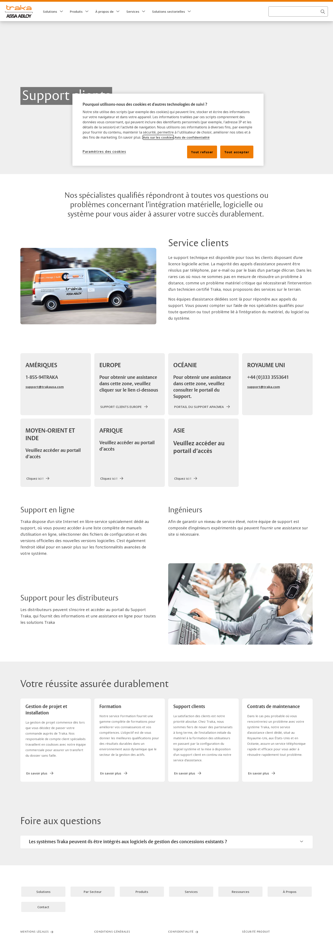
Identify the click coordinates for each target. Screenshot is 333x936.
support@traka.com (263, 395)
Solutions (50, 20)
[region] (168, 130)
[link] (54, 5)
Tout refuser (202, 152)
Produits (76, 20)
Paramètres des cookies (104, 151)
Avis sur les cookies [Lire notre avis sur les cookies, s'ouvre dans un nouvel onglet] (158, 137)
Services (132, 20)
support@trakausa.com (44, 395)
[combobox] (298, 20)
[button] (61, 19)
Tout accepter (236, 152)
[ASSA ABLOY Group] (21, 5)
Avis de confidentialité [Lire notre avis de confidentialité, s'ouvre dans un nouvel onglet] (192, 137)
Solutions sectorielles (168, 20)
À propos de (104, 20)
